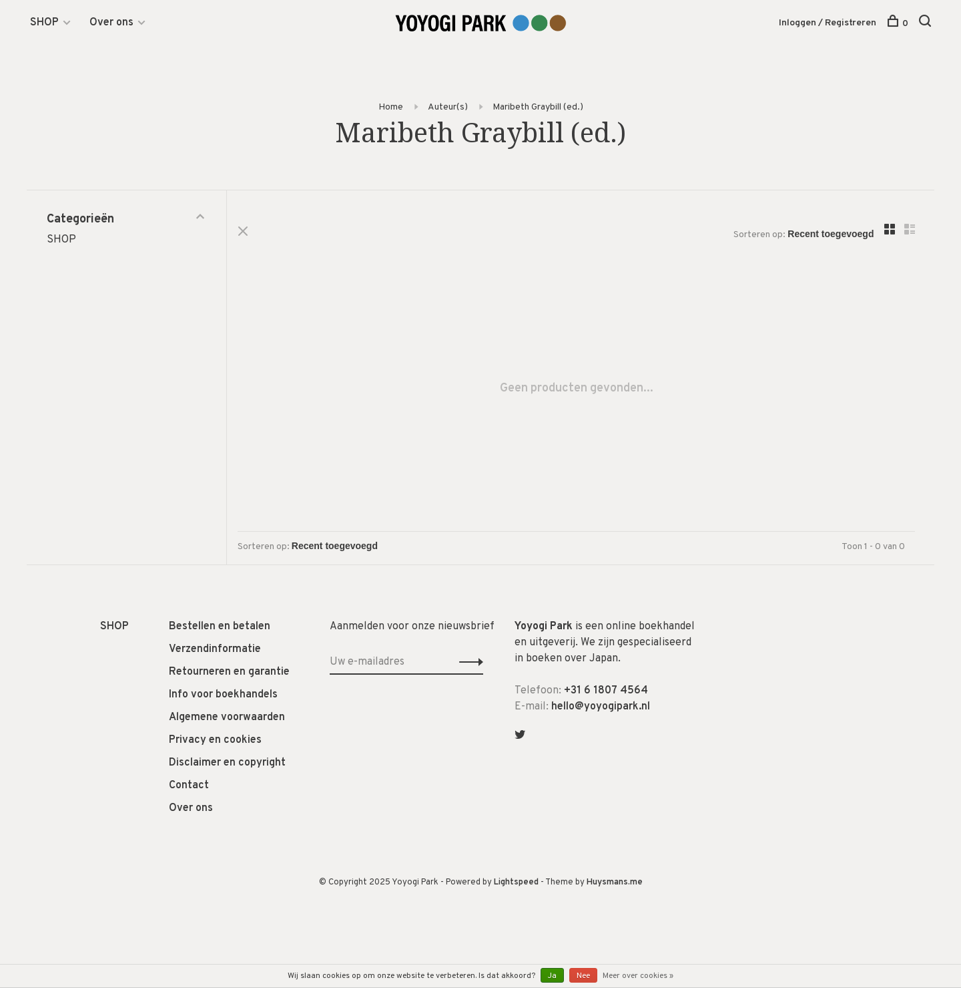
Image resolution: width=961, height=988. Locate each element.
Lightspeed (516, 883)
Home (390, 107)
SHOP (44, 22)
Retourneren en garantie (229, 672)
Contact (189, 786)
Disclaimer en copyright (227, 763)
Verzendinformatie (215, 650)
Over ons (111, 22)
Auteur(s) (448, 107)
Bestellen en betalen (219, 627)
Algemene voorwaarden (227, 718)
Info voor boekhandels (223, 695)
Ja (552, 976)
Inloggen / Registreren (827, 23)
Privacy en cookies (215, 741)
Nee (583, 976)
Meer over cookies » (638, 976)
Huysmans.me (615, 883)
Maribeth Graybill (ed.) (538, 107)
